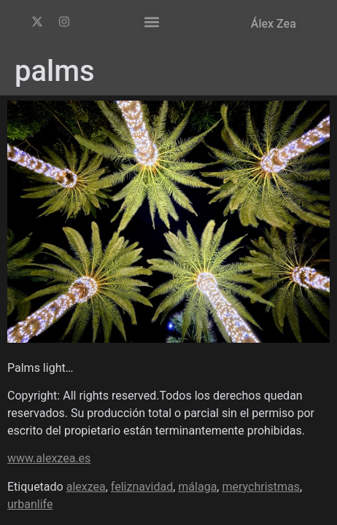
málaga (197, 487)
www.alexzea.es (48, 458)
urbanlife (30, 504)
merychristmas (261, 487)
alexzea (86, 487)
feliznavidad (142, 487)
